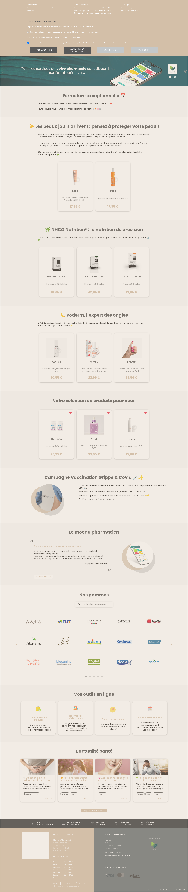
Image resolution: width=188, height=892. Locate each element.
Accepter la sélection (77, 50)
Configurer (144, 50)
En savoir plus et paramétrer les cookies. (44, 21)
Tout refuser (111, 50)
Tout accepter (44, 50)
